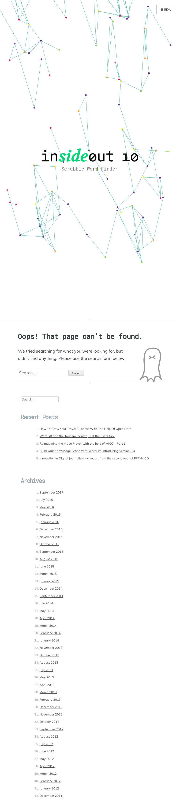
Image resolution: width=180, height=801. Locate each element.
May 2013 (47, 677)
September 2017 (52, 492)
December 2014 (51, 589)
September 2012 (52, 729)
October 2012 (49, 722)
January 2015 (49, 581)
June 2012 (47, 751)
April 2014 (47, 618)
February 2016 (50, 515)
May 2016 (47, 507)
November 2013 (51, 648)
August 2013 (49, 663)
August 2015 (49, 559)
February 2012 (50, 781)
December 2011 (51, 796)
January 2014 (49, 640)
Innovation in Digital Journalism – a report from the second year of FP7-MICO (94, 458)
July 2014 (46, 603)
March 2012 (48, 774)
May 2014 (47, 611)
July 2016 (46, 500)
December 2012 (51, 707)
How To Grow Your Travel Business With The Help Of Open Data (85, 429)
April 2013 (47, 685)
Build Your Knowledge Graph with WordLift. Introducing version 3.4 (87, 451)
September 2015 (52, 552)
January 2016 (49, 522)
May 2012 (47, 759)
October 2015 (49, 544)
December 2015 (51, 529)
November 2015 (51, 537)
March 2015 (48, 574)
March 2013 (48, 692)
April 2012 (47, 766)
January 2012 (49, 788)
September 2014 (52, 596)
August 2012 (49, 737)
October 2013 (49, 655)
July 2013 (46, 670)
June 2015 (47, 566)
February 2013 (50, 700)
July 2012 (46, 744)
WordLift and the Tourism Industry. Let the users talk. (77, 436)
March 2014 (48, 626)
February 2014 (50, 633)
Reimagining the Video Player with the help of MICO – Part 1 (83, 444)
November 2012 (51, 714)
